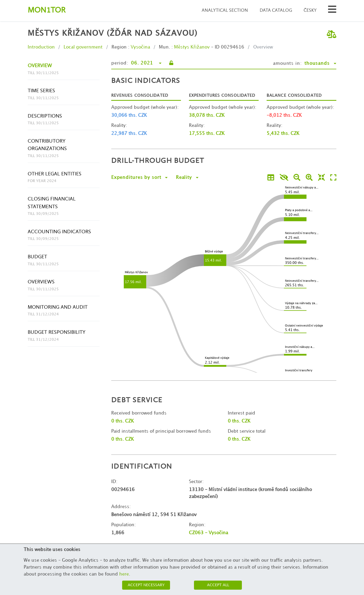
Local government (83, 47)
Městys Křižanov (192, 47)
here (124, 574)
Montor (46, 10)
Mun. (164, 47)
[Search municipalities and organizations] (332, 11)
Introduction (41, 47)
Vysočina (140, 47)
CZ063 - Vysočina (208, 533)
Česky (310, 10)
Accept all (218, 585)
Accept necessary (146, 585)
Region (119, 47)
